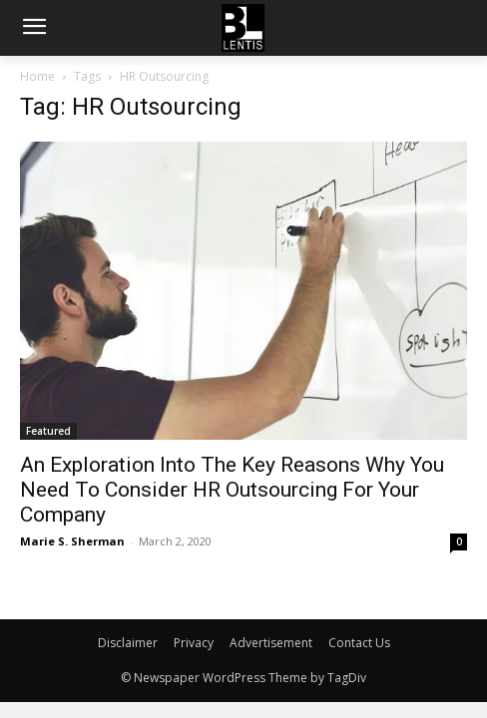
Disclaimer (128, 642)
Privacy (194, 642)
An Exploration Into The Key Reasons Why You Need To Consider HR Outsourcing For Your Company (232, 490)
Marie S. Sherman (72, 541)
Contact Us (359, 642)
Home (37, 76)
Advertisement (271, 642)
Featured (48, 431)
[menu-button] (34, 29)
